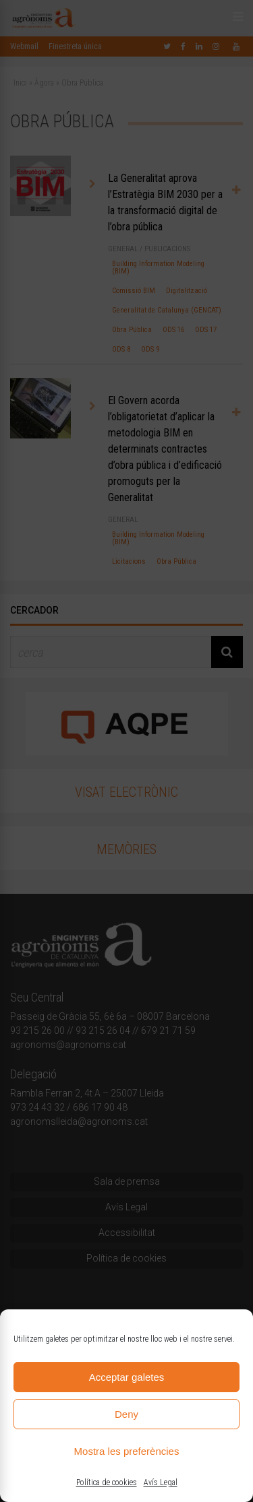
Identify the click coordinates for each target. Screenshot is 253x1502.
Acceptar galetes (127, 1377)
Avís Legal (160, 1482)
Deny (126, 1414)
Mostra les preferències (126, 1451)
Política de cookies (106, 1482)
